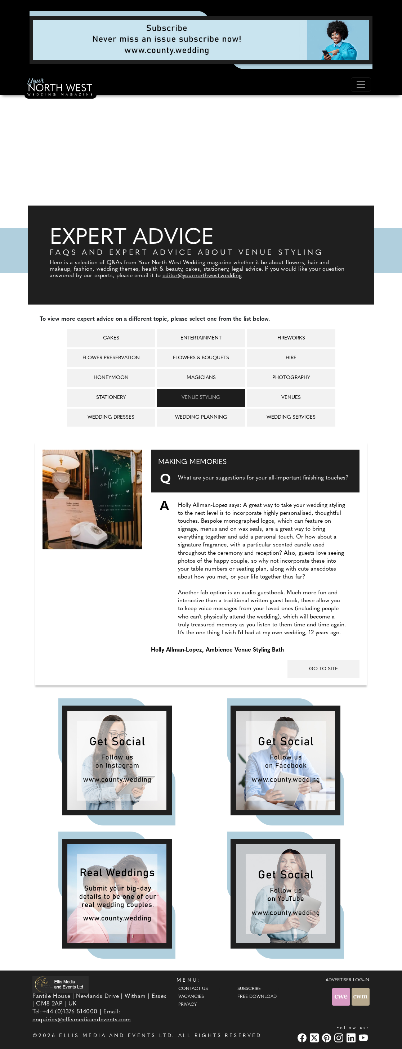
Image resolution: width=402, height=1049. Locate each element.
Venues (291, 397)
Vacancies (191, 997)
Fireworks (291, 338)
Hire (291, 358)
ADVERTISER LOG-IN (347, 980)
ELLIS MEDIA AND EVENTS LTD (115, 1036)
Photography (291, 378)
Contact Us (193, 989)
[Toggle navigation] (361, 84)
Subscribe (249, 989)
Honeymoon (111, 378)
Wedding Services (291, 417)
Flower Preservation (111, 358)
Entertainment (201, 338)
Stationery (111, 397)
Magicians (201, 378)
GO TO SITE (323, 669)
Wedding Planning (201, 417)
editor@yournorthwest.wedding (202, 276)
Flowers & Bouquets (201, 358)
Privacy (187, 1005)
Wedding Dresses (111, 417)
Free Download (257, 997)
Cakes (111, 338)
